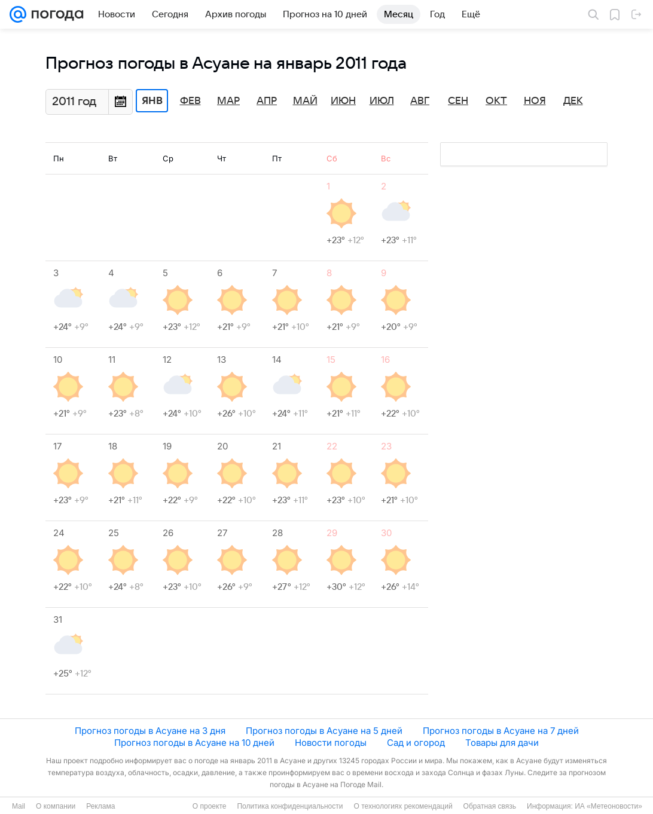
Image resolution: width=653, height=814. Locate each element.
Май (305, 101)
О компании (55, 806)
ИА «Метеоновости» (608, 806)
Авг (419, 101)
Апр (267, 101)
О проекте (210, 806)
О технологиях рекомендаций (402, 806)
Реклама (100, 806)
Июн (343, 101)
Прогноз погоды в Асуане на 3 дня (150, 730)
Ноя (535, 101)
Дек (573, 101)
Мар (228, 101)
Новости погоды (331, 742)
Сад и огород (416, 742)
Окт (496, 101)
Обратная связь (489, 806)
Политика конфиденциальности (290, 806)
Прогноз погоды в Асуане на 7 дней (501, 730)
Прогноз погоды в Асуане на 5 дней (324, 730)
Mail (18, 806)
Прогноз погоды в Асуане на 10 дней (194, 742)
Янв (152, 101)
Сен (458, 101)
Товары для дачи (502, 742)
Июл (382, 101)
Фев (190, 101)
